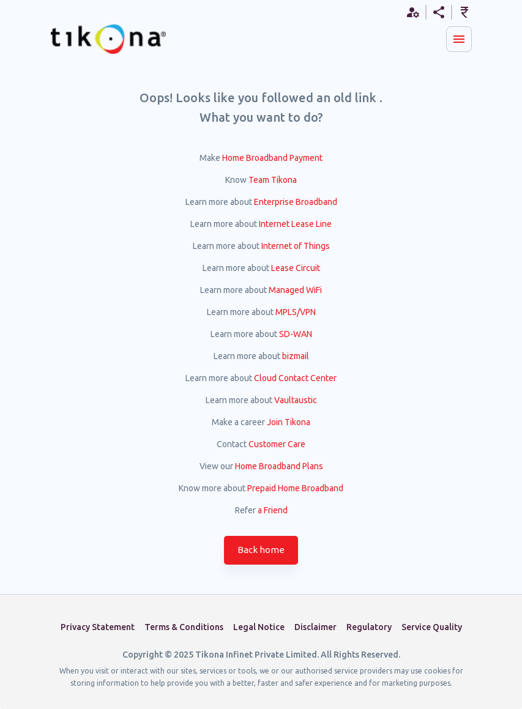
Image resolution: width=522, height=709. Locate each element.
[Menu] (459, 39)
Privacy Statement (98, 627)
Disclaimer (315, 627)
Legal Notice (259, 627)
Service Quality (431, 627)
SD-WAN (295, 334)
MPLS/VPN (295, 312)
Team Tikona (272, 180)
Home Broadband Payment (272, 158)
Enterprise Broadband (295, 202)
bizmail (295, 356)
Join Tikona (288, 422)
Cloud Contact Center (295, 378)
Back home (261, 550)
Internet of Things (295, 246)
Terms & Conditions (183, 627)
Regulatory (369, 627)
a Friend (273, 510)
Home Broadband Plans (279, 466)
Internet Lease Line (295, 224)
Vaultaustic (295, 400)
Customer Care (276, 444)
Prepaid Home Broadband (295, 488)
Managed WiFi (295, 290)
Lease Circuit (295, 268)
